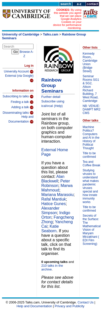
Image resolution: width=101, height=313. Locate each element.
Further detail (50, 97)
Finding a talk (22, 102)
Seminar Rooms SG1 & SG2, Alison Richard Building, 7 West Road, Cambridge (91, 88)
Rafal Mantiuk (53, 199)
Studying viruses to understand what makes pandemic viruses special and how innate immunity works (91, 186)
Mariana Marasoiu (57, 194)
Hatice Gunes (53, 204)
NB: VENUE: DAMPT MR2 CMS (91, 109)
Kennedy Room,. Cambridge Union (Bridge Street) (90, 62)
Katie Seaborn (50, 228)
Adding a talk (22, 107)
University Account (18, 72)
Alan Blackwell (52, 178)
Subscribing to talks (18, 97)
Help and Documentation (20, 119)
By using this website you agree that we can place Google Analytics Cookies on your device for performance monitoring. (67, 18)
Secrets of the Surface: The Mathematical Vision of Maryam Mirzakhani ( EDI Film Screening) (91, 230)
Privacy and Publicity (69, 306)
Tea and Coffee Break (91, 163)
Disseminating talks (18, 113)
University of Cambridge (20, 34)
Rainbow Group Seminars (52, 85)
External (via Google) (19, 78)
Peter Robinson (55, 183)
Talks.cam (50, 34)
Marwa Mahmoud (57, 187)
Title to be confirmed (89, 155)
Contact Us (85, 302)
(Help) (58, 106)
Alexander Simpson (50, 210)
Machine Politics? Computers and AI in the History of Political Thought (91, 137)
